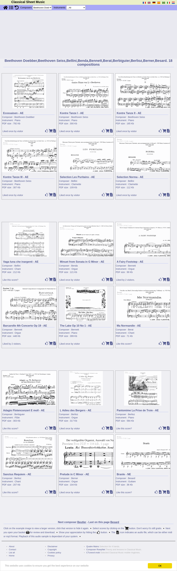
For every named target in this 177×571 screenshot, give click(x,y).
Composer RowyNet (95, 549)
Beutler (81, 522)
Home (12, 555)
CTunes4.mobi (93, 552)
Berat (130, 329)
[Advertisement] (88, 34)
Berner (74, 478)
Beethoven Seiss (79, 117)
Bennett (132, 265)
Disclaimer (52, 546)
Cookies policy (54, 552)
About (11, 546)
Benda (74, 265)
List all (12, 552)
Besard (131, 478)
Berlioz (74, 414)
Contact (12, 549)
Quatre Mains (92, 546)
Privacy (51, 555)
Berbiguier (19, 414)
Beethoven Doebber (24, 117)
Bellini (74, 181)
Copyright (52, 549)
